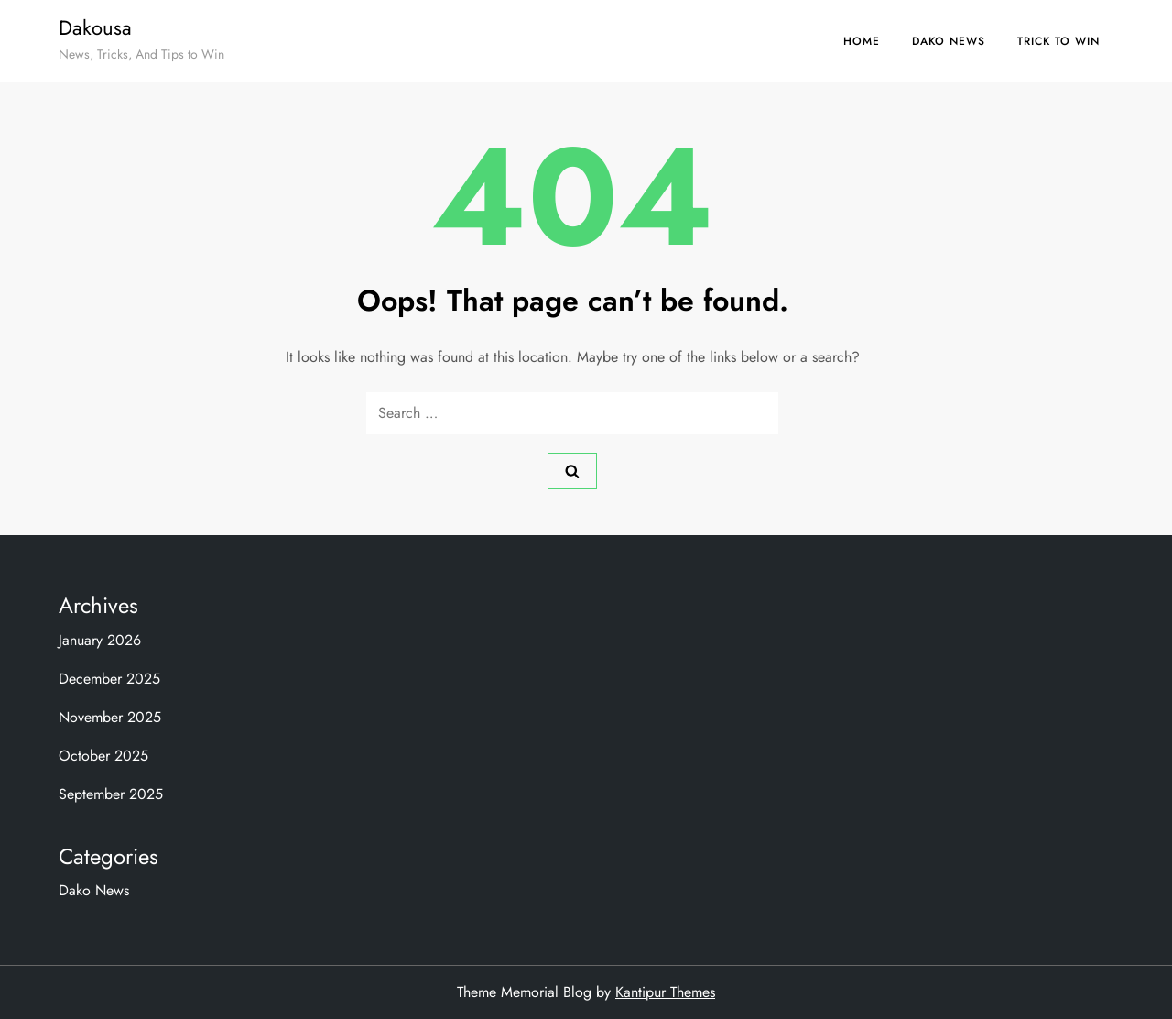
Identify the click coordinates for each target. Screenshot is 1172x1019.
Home (861, 41)
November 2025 (110, 717)
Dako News (948, 41)
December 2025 (109, 678)
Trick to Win (1058, 41)
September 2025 (111, 794)
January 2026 (100, 640)
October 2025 (103, 755)
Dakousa (95, 27)
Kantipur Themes (665, 992)
